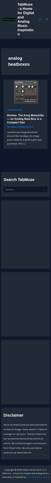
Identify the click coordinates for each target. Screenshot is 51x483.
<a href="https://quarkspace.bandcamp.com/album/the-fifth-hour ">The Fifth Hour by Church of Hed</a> (21, 371)
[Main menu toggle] (40, 19)
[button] (47, 19)
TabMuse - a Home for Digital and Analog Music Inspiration (26, 19)
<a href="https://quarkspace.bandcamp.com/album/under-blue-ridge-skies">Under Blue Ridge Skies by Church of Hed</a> (21, 303)
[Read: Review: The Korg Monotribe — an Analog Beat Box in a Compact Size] (25, 91)
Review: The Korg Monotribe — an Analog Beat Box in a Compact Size (25, 119)
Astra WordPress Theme (37, 477)
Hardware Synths (14, 110)
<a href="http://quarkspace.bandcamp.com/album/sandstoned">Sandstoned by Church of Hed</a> (25, 231)
